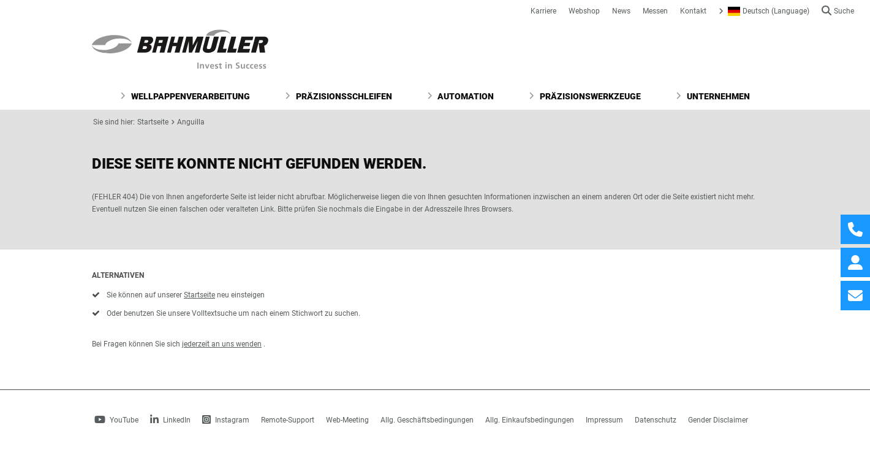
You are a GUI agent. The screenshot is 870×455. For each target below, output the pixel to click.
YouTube (116, 420)
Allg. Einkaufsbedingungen (529, 420)
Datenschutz (655, 420)
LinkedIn (170, 420)
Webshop (584, 11)
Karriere (543, 11)
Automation (460, 96)
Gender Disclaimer (718, 420)
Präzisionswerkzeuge (585, 96)
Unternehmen (713, 96)
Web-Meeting (347, 420)
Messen (655, 11)
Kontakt (693, 11)
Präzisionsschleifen (338, 96)
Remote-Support (287, 420)
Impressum (604, 420)
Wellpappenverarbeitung (185, 96)
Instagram (225, 420)
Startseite (152, 122)
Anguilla (191, 122)
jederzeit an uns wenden (222, 344)
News (621, 11)
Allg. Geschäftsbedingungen (427, 420)
